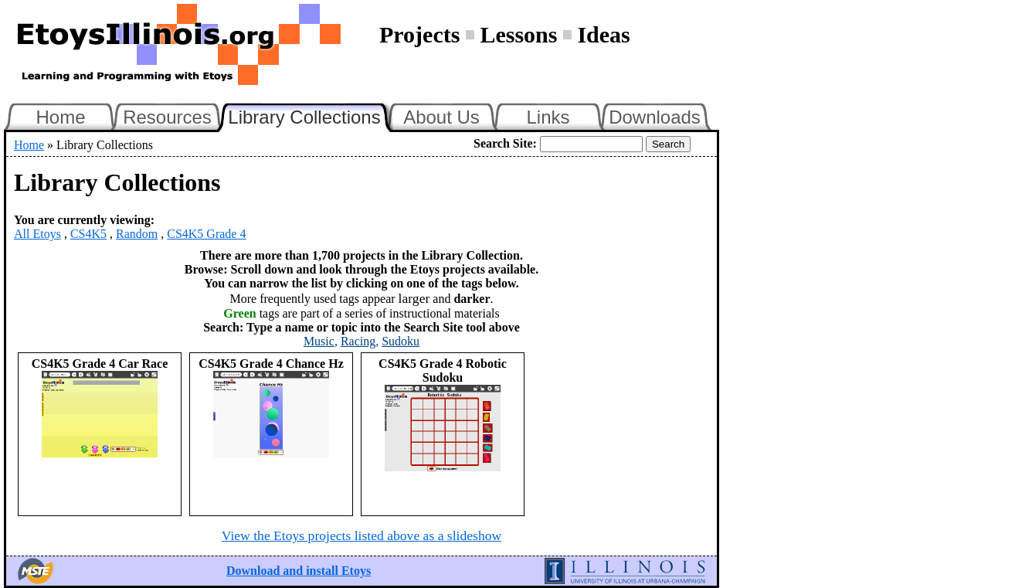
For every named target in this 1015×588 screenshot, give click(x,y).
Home (60, 117)
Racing (358, 341)
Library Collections (310, 115)
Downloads (655, 117)
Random (137, 233)
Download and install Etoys (298, 570)
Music (319, 341)
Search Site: (505, 143)
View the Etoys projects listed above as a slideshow (361, 535)
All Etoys (37, 233)
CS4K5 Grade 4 (206, 233)
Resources (167, 117)
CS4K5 (88, 233)
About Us (441, 117)
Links (547, 117)
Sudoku (400, 341)
